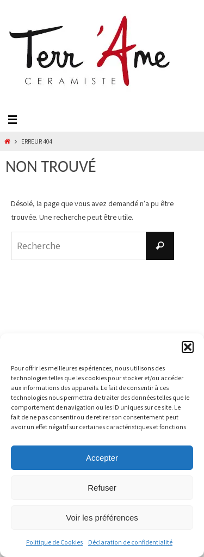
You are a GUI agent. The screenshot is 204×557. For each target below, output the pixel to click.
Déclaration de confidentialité (130, 542)
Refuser (102, 487)
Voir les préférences (102, 517)
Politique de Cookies (54, 542)
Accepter (102, 457)
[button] (187, 347)
